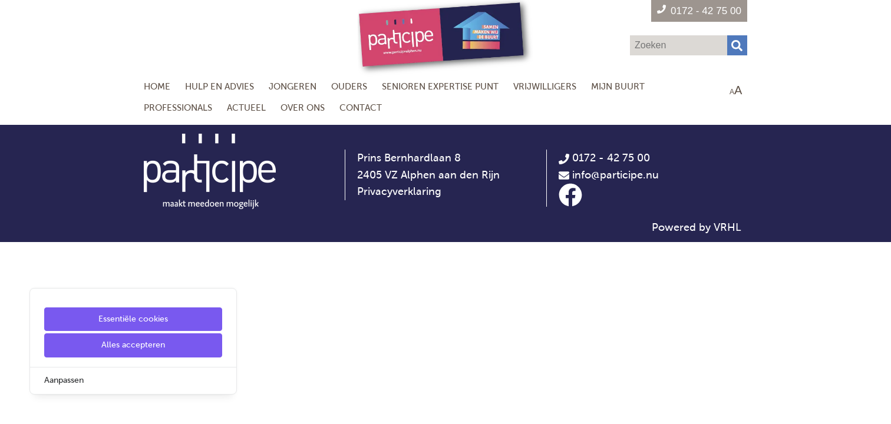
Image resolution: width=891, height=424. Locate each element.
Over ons (302, 107)
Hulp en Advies (219, 86)
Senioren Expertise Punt (440, 86)
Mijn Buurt (618, 86)
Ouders (349, 86)
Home (157, 86)
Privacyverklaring (399, 191)
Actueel (246, 107)
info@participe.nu (615, 175)
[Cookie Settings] (13, 407)
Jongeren (292, 86)
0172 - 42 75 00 (604, 158)
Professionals (178, 107)
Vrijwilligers (544, 86)
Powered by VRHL (696, 227)
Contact (360, 107)
